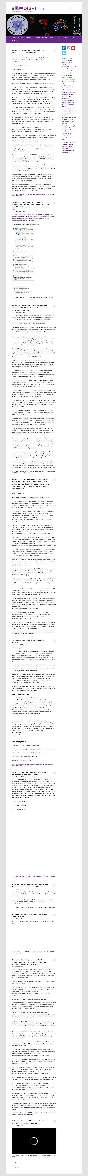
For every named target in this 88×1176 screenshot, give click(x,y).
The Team (44, 37)
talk (47, 907)
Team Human (50, 764)
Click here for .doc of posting (21, 760)
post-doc (40, 297)
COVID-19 (30, 194)
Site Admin (13, 1169)
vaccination (14, 195)
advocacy (30, 876)
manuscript (35, 297)
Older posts (15, 1162)
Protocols (51, 37)
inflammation (52, 1112)
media (44, 951)
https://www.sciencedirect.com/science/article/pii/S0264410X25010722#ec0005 (33, 83)
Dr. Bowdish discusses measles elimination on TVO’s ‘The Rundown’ (68, 87)
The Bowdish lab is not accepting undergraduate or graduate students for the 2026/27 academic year (69, 79)
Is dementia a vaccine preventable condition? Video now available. (68, 71)
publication (43, 194)
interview (40, 951)
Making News (64, 37)
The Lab (14, 37)
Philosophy (28, 37)
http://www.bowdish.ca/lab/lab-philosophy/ (23, 709)
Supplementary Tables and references (22, 65)
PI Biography (36, 37)
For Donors (15, 41)
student (44, 907)
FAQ (57, 37)
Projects (20, 37)
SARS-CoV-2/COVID (51, 194)
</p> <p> (34, 842)
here (23, 69)
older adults (50, 632)
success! (18, 298)
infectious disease (37, 194)
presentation (39, 907)
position (31, 764)
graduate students (37, 471)
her (27, 497)
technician (25, 633)
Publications (21, 194)
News (17, 194)
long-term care (44, 632)
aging (23, 764)
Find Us (72, 37)
